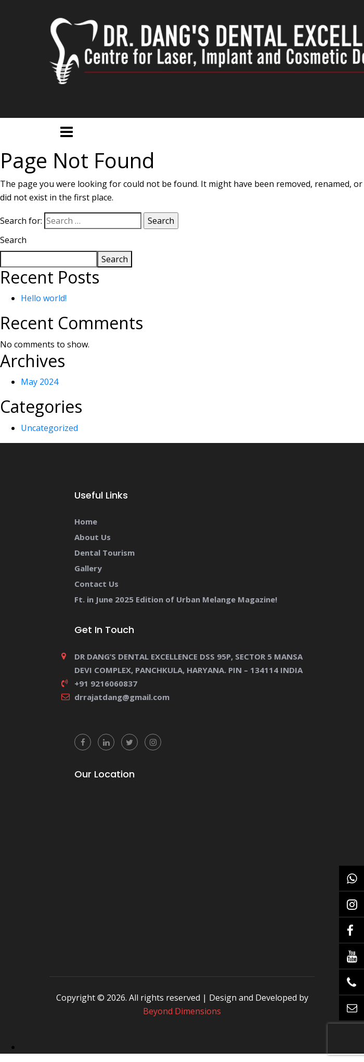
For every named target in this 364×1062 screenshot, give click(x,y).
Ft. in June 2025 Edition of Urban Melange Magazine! (175, 599)
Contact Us (96, 584)
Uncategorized (49, 428)
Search (13, 240)
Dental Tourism (104, 552)
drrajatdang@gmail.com (122, 697)
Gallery (88, 568)
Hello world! (44, 298)
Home (85, 521)
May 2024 (39, 381)
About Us (92, 537)
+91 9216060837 (105, 683)
